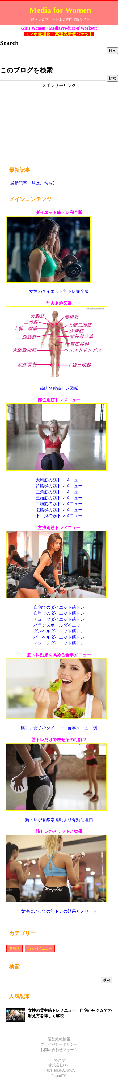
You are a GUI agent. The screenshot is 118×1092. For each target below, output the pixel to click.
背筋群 (14, 949)
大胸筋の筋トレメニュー (59, 480)
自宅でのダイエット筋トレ (59, 607)
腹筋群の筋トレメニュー (59, 510)
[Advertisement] (46, 121)
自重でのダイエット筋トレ (59, 613)
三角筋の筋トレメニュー (59, 492)
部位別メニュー (40, 949)
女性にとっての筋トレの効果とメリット (59, 911)
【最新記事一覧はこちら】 (31, 183)
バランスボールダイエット (59, 625)
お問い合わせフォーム (59, 1050)
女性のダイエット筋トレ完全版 (59, 291)
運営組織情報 (59, 1039)
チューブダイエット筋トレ (59, 619)
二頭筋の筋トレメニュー (59, 503)
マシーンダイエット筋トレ (59, 643)
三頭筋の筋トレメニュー (59, 498)
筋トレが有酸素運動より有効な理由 (59, 819)
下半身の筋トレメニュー (59, 515)
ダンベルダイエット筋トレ (59, 631)
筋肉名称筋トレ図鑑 (59, 388)
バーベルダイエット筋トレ (59, 637)
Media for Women (60, 10)
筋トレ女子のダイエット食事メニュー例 (59, 728)
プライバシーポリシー (59, 1044)
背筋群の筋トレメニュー (59, 486)
